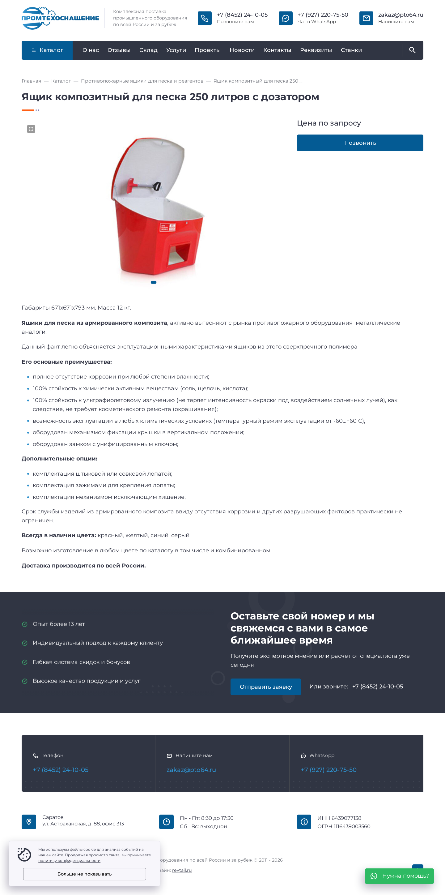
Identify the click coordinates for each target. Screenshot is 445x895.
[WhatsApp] (399, 876)
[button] (154, 282)
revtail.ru (182, 870)
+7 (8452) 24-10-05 (242, 14)
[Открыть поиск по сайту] (411, 50)
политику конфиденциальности (69, 860)
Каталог (47, 50)
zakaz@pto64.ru (400, 14)
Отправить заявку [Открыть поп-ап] (266, 686)
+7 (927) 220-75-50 (323, 14)
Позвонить (360, 142)
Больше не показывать (84, 874)
